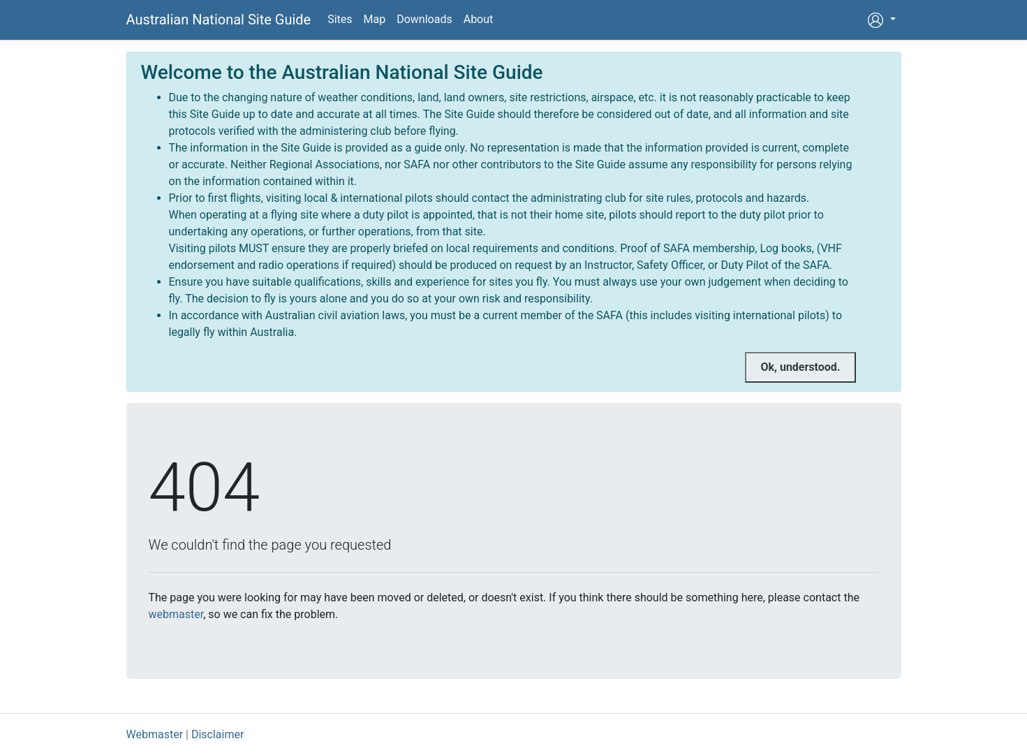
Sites (339, 19)
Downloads (424, 19)
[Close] (800, 367)
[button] (881, 20)
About (479, 19)
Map (375, 19)
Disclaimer (217, 734)
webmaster (176, 614)
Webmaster (155, 734)
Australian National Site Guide (218, 19)
